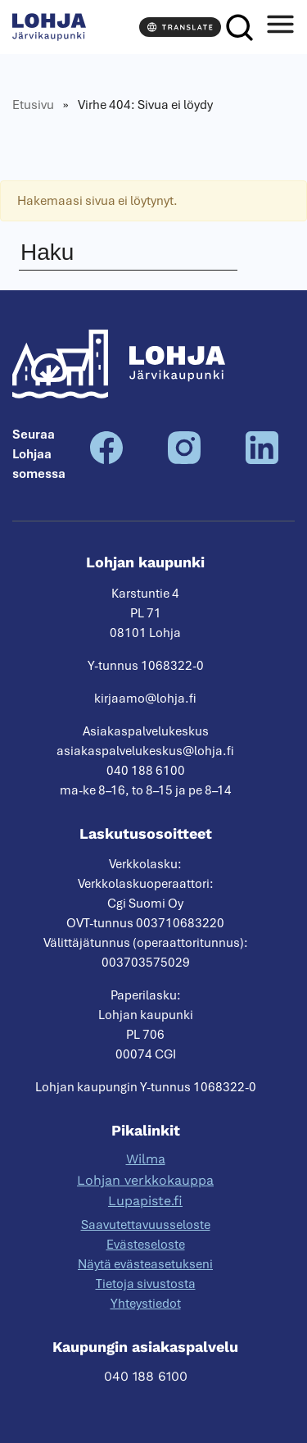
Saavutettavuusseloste (145, 1225)
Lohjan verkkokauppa (145, 1180)
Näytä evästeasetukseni (145, 1264)
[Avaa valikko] (280, 27)
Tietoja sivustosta (146, 1284)
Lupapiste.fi (145, 1201)
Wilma (145, 1159)
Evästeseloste (145, 1244)
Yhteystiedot (146, 1303)
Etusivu (33, 105)
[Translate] (180, 27)
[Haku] (239, 27)
